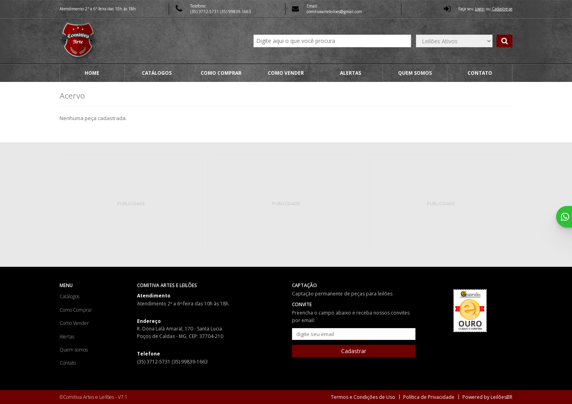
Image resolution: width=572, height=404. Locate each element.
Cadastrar (353, 351)
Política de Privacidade (428, 397)
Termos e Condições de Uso (363, 397)
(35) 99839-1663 (235, 11)
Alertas (350, 73)
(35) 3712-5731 (205, 11)
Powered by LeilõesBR (487, 397)
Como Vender (286, 73)
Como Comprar (221, 73)
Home (92, 73)
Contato (480, 73)
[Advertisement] (131, 204)
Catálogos (157, 73)
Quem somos (415, 73)
